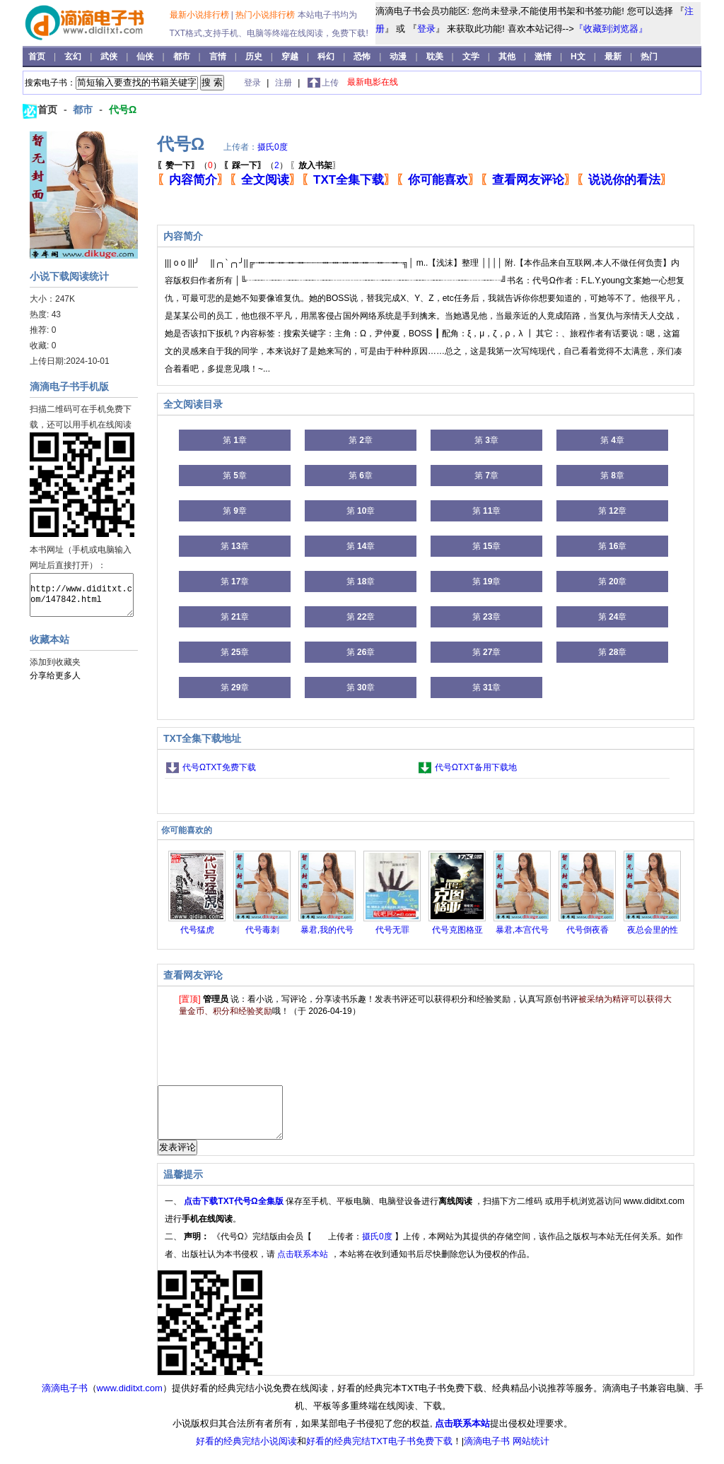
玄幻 (73, 56)
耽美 (435, 56)
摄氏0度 (272, 147)
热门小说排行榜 (266, 15)
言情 (218, 56)
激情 (544, 56)
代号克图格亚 (457, 930)
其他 (508, 56)
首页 (37, 56)
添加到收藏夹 (55, 662)
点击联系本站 (303, 1265)
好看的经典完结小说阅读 (246, 1451)
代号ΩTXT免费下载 (219, 767)
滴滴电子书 (65, 1398)
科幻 (327, 56)
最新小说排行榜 (200, 15)
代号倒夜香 (587, 930)
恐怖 (363, 56)
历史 (254, 56)
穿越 (290, 56)
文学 (471, 56)
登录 (426, 28)
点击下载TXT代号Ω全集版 (235, 1212)
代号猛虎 (197, 930)
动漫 (399, 56)
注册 (284, 83)
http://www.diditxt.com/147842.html (82, 595)
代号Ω (122, 109)
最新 (613, 56)
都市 (182, 56)
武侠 (109, 56)
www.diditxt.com (130, 1398)
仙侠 (146, 56)
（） (189, 165)
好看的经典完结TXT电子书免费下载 (379, 1451)
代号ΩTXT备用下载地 (476, 767)
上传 (330, 83)
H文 (579, 56)
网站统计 (531, 1451)
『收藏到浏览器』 (611, 28)
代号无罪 (392, 930)
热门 (649, 56)
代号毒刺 (262, 930)
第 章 (235, 440)
